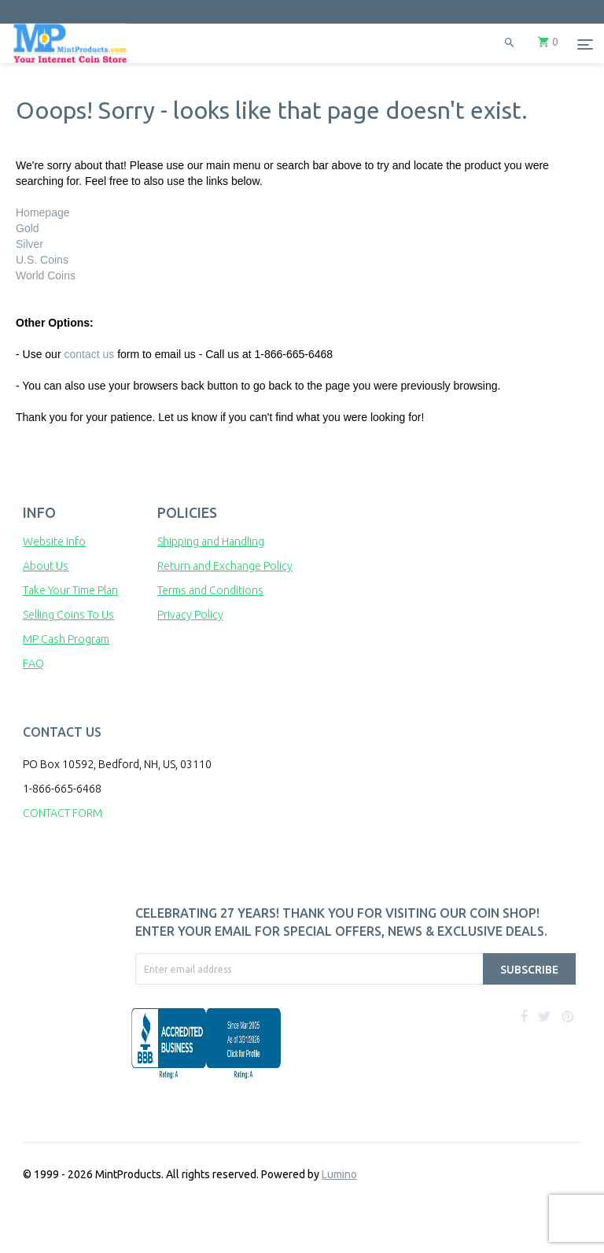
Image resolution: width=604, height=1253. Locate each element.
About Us (45, 566)
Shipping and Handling (210, 541)
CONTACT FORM (62, 813)
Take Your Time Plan (70, 590)
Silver (29, 244)
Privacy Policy (190, 614)
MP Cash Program (66, 639)
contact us (89, 354)
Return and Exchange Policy (225, 566)
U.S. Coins (42, 259)
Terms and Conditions (210, 590)
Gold (27, 228)
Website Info (54, 541)
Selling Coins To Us (68, 614)
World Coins (46, 275)
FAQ (33, 663)
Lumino (339, 1174)
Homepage (43, 212)
